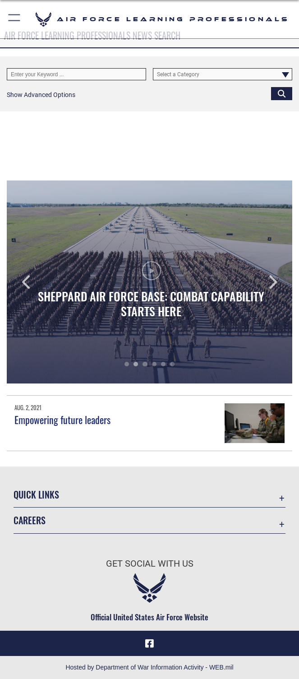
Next (263, 282)
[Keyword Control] (76, 74)
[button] (14, 19)
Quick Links (36, 494)
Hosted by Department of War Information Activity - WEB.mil (149, 667)
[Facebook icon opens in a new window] (149, 643)
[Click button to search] (281, 93)
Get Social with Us (149, 563)
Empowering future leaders (62, 419)
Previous (35, 282)
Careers (30, 520)
